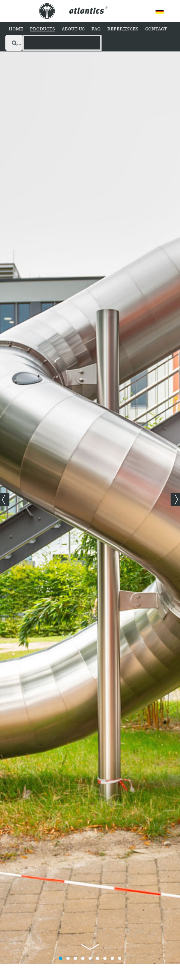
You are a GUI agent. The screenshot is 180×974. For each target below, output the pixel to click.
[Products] (42, 29)
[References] (123, 29)
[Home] (15, 29)
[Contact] (156, 29)
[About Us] (73, 29)
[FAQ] (96, 29)
